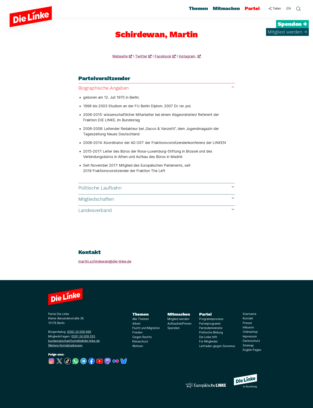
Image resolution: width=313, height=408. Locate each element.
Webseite (120, 56)
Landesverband (156, 210)
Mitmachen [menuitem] (226, 8)
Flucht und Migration (146, 328)
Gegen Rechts (142, 337)
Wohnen (137, 346)
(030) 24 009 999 (79, 331)
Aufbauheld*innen (179, 323)
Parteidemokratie (210, 328)
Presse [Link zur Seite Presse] (247, 323)
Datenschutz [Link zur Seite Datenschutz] (251, 340)
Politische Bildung (211, 332)
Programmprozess (211, 319)
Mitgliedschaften (156, 199)
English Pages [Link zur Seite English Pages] (252, 349)
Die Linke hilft (208, 337)
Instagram (187, 56)
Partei (205, 314)
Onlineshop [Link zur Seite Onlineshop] (250, 331)
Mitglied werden (178, 319)
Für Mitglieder (208, 341)
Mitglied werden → (287, 32)
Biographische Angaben (156, 88)
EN (288, 8)
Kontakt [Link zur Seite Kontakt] (248, 318)
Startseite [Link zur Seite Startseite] (249, 314)
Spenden (173, 328)
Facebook (163, 56)
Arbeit (136, 323)
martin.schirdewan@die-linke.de (104, 261)
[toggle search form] (298, 8)
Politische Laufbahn (156, 188)
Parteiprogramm (210, 323)
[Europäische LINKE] (206, 385)
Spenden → (292, 24)
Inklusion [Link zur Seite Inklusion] (248, 327)
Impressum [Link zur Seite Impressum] (250, 336)
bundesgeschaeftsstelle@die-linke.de (74, 340)
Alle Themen (140, 319)
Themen (140, 314)
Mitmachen (178, 314)
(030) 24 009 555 (83, 336)
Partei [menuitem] (252, 8)
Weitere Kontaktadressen (65, 345)
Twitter (141, 56)
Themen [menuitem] (198, 8)
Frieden (137, 332)
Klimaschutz (140, 341)
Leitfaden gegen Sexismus (217, 346)
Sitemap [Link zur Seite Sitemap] (248, 345)
